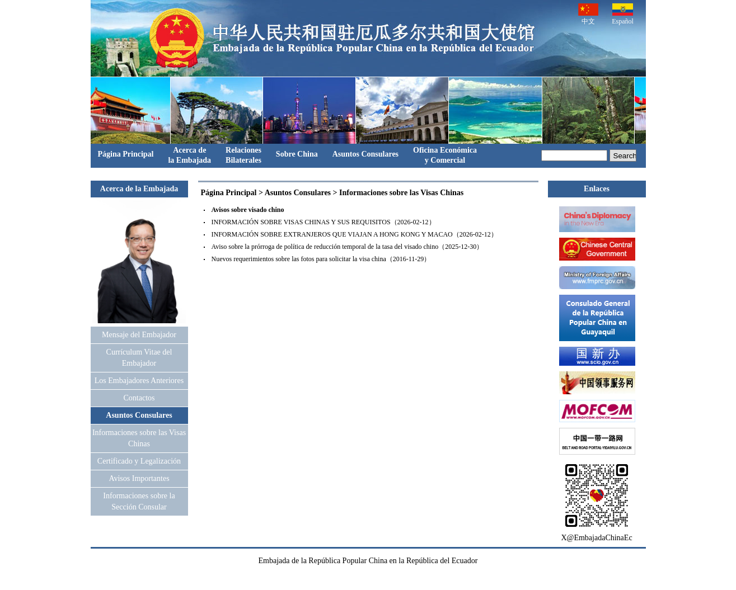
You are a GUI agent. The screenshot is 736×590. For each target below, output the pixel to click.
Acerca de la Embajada (139, 189)
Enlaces (597, 189)
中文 (588, 14)
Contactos (139, 398)
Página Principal (126, 154)
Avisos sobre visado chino (248, 210)
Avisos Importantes (139, 478)
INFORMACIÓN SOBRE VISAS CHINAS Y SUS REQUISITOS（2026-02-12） (323, 222)
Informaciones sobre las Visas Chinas (401, 192)
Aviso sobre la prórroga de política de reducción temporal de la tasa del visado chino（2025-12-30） (348, 247)
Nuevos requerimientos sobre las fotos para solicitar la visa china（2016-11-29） (321, 259)
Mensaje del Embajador (139, 335)
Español (623, 14)
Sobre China (297, 154)
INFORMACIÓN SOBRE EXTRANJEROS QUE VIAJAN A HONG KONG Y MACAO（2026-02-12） (355, 234)
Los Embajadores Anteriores (139, 380)
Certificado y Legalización (139, 461)
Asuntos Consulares (365, 154)
